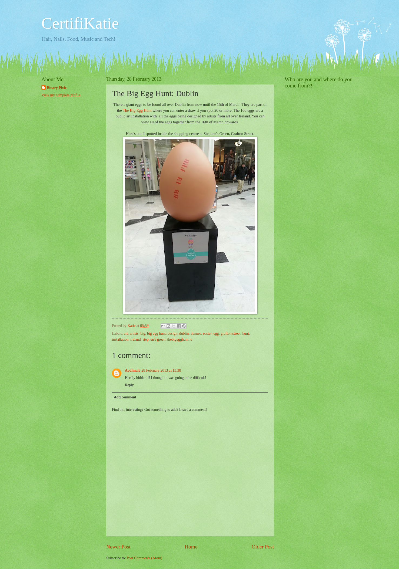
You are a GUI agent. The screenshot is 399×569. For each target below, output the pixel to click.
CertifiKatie (80, 23)
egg (216, 333)
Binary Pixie (56, 88)
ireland (135, 339)
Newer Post (118, 547)
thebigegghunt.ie (179, 339)
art (126, 333)
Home (191, 547)
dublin (184, 333)
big (142, 333)
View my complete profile (60, 95)
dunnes (196, 333)
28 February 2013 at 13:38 (161, 370)
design (172, 333)
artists (134, 333)
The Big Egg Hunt (137, 110)
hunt (245, 333)
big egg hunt (156, 333)
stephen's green (153, 339)
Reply (129, 385)
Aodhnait (132, 370)
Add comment (125, 397)
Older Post (263, 547)
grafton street (230, 333)
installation (120, 339)
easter (207, 333)
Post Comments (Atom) (144, 558)
